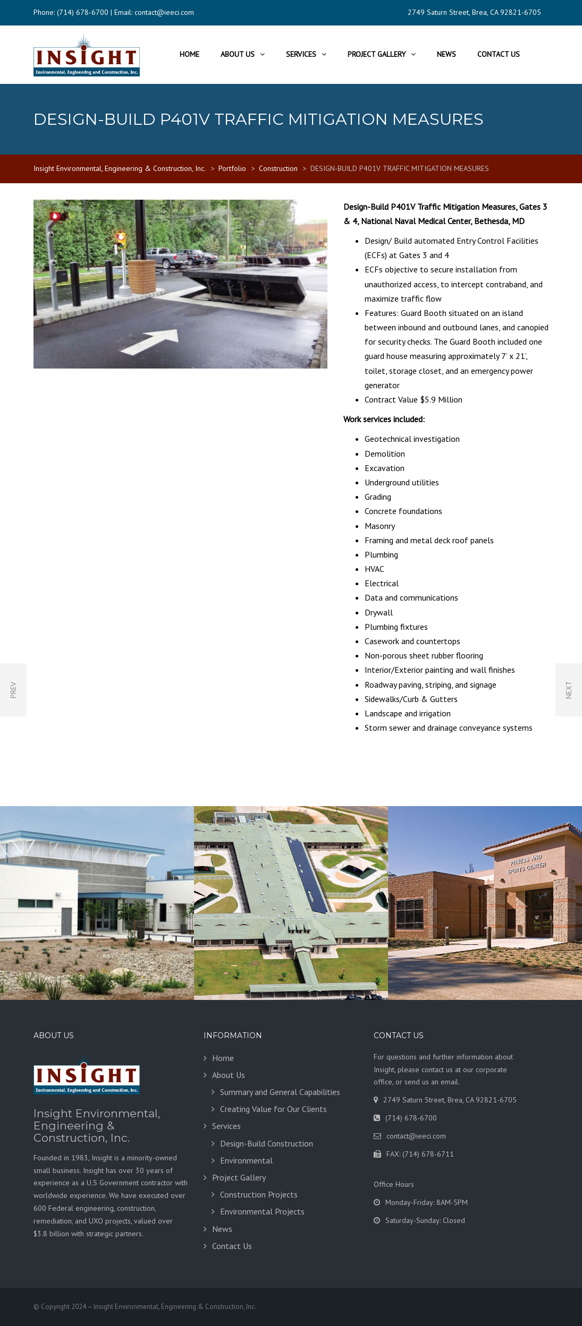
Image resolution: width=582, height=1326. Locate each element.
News (446, 54)
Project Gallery (377, 54)
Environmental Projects (262, 1211)
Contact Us (498, 54)
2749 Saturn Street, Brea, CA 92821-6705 (474, 12)
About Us (238, 54)
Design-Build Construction (266, 1143)
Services (301, 54)
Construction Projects (259, 1194)
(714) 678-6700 (82, 12)
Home (189, 54)
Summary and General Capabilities (280, 1092)
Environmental (246, 1160)
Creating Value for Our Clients (273, 1108)
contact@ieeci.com (164, 12)
